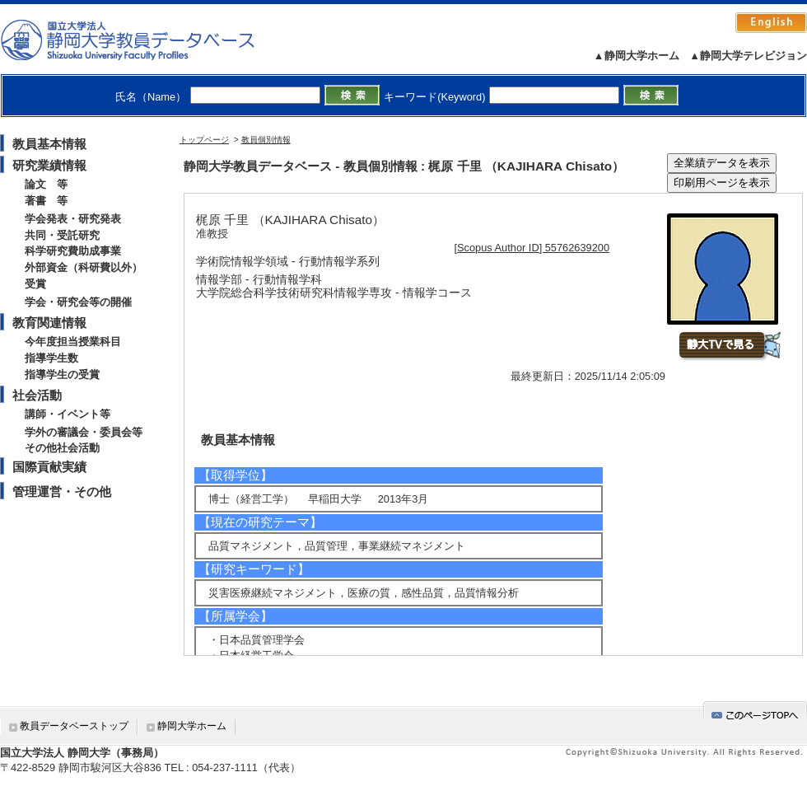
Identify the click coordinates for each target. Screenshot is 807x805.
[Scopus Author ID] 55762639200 (532, 247)
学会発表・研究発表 (73, 219)
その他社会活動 (62, 448)
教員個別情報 (266, 139)
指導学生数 (51, 358)
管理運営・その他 (61, 491)
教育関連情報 (49, 323)
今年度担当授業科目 (73, 341)
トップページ (204, 139)
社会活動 (37, 395)
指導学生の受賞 (62, 374)
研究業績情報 (49, 165)
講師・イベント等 (67, 414)
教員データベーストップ (74, 726)
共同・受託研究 (62, 235)
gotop (755, 712)
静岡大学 (144, 39)
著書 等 (46, 200)
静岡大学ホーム (191, 726)
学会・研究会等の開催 (78, 302)
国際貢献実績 (49, 467)
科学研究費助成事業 (73, 251)
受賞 (35, 284)
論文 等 (46, 184)
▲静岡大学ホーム (636, 55)
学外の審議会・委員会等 (83, 432)
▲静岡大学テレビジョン (748, 55)
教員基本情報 (49, 144)
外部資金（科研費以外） (83, 267)
